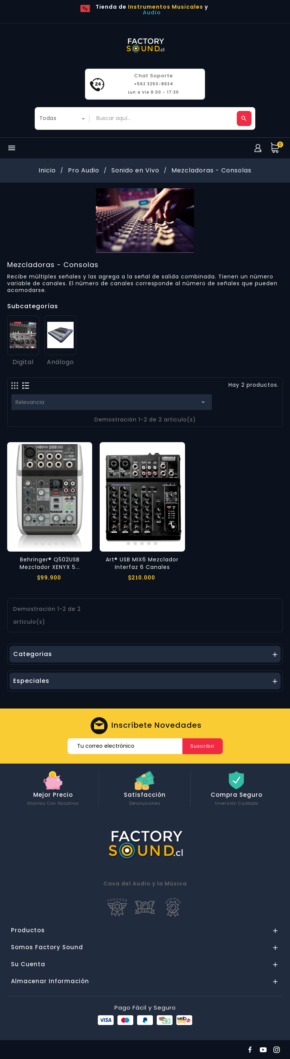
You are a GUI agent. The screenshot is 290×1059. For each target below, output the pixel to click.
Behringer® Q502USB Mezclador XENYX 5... (50, 563)
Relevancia (111, 402)
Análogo (60, 362)
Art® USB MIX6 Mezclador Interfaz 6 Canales (142, 563)
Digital (23, 362)
